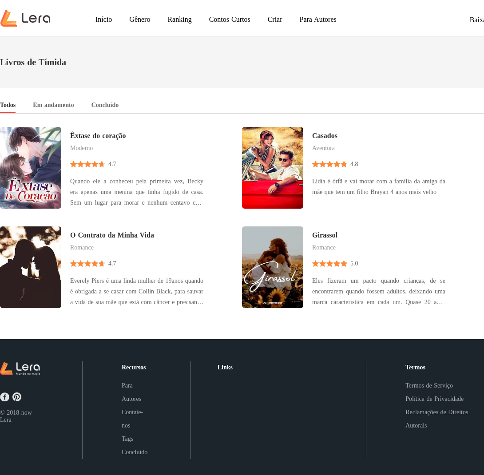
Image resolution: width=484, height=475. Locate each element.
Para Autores (131, 392)
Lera (6, 419)
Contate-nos (132, 419)
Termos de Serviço (429, 385)
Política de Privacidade (434, 399)
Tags (127, 438)
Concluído (134, 452)
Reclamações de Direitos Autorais (436, 419)
